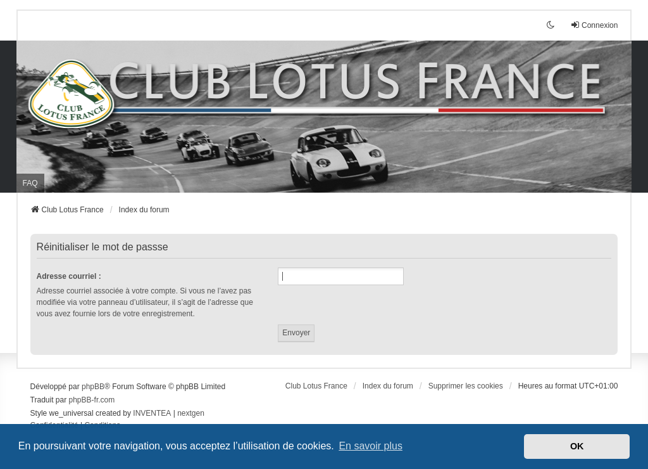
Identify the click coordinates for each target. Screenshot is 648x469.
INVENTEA (152, 413)
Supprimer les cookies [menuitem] (465, 386)
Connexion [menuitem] (594, 25)
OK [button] (577, 446)
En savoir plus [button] (370, 445)
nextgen (190, 413)
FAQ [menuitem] (30, 183)
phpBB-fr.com (92, 399)
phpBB (93, 386)
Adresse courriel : (69, 276)
